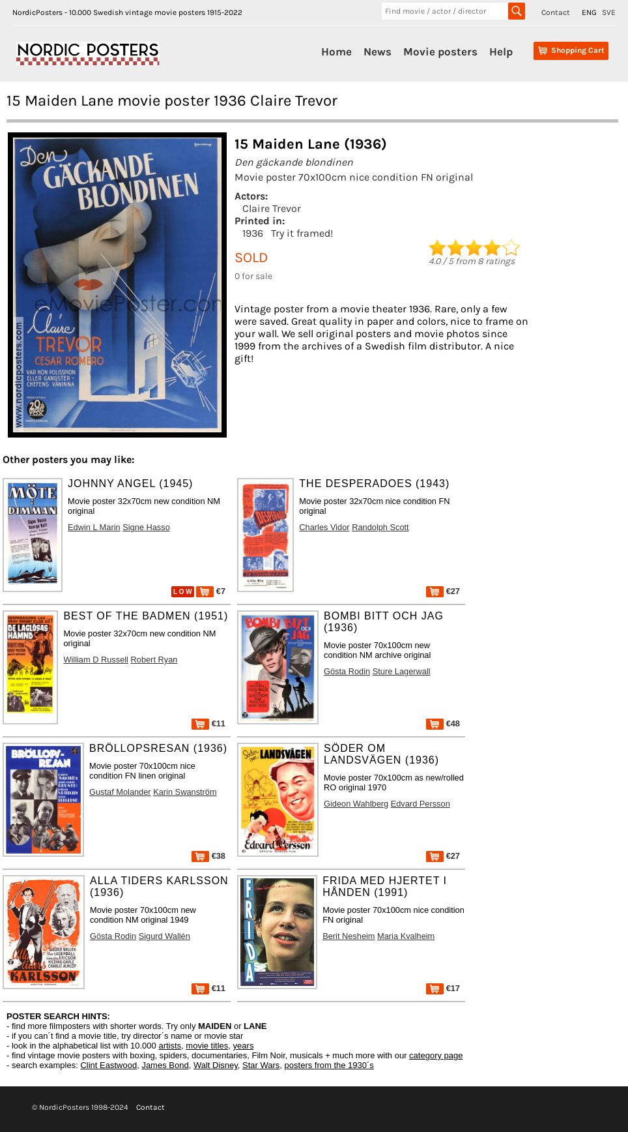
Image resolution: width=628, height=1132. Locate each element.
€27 (443, 591)
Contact (555, 12)
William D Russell (95, 659)
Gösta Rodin (347, 671)
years (243, 1045)
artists (169, 1045)
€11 (208, 723)
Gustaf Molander (120, 792)
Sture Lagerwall (402, 671)
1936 (252, 233)
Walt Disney (215, 1065)
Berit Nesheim (348, 936)
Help (501, 51)
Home (336, 51)
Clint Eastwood (108, 1065)
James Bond (164, 1065)
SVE (609, 12)
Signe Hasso (146, 527)
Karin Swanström (184, 792)
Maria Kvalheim (406, 936)
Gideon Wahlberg (356, 804)
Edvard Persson (420, 804)
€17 (443, 988)
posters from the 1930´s (329, 1065)
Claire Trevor (271, 208)
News (378, 51)
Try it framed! (302, 233)
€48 (443, 723)
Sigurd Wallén (164, 936)
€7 (210, 591)
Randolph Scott (380, 527)
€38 (208, 856)
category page (436, 1055)
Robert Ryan (154, 659)
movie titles (207, 1045)
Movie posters (440, 51)
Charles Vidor (324, 527)
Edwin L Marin (94, 527)
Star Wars (260, 1065)
